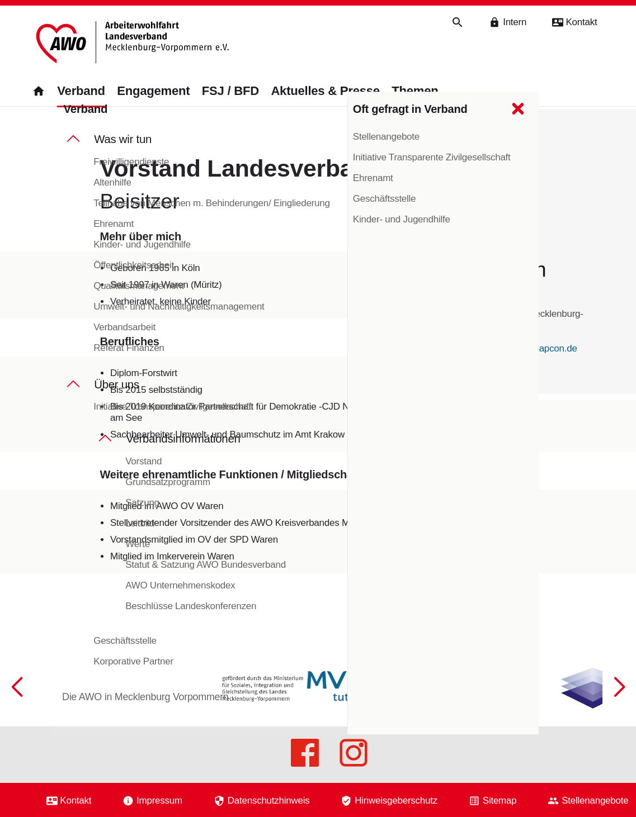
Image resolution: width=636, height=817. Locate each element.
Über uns (116, 393)
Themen (415, 91)
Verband (81, 91)
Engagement (153, 91)
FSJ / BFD (230, 91)
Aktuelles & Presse (325, 91)
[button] (619, 713)
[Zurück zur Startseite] (133, 44)
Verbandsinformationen (183, 448)
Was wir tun (123, 148)
